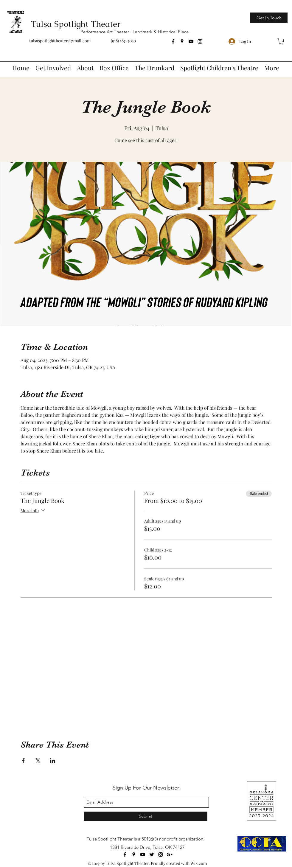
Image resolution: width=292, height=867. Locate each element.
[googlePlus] (170, 854)
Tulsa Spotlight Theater (75, 23)
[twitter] (152, 854)
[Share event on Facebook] (23, 760)
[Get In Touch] (269, 18)
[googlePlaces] (182, 41)
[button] (281, 41)
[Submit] (145, 816)
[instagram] (200, 41)
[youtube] (191, 41)
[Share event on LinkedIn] (52, 760)
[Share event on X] (38, 760)
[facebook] (173, 41)
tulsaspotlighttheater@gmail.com (60, 40)
